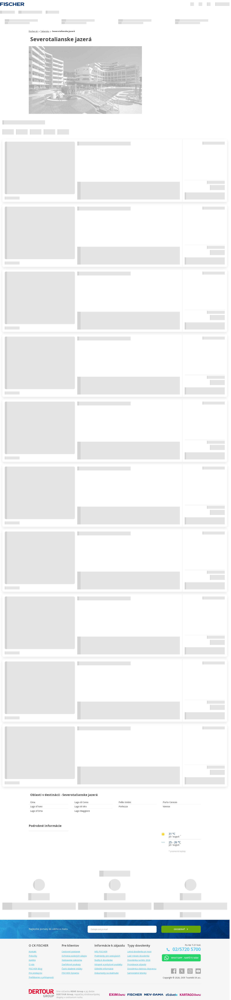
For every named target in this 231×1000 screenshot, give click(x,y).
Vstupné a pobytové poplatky (108, 964)
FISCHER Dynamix (70, 973)
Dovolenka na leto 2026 (138, 960)
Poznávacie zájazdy (136, 964)
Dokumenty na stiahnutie (106, 973)
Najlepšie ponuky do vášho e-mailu (48, 929)
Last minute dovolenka (138, 955)
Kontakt (32, 951)
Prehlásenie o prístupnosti (41, 977)
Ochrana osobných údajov (74, 955)
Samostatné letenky (136, 973)
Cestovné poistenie (71, 951)
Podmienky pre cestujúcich (107, 955)
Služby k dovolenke (103, 960)
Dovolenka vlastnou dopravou (141, 968)
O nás (31, 964)
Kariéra (32, 960)
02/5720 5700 (186, 949)
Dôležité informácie (103, 968)
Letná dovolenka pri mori (139, 951)
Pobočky (33, 955)
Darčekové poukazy (71, 964)
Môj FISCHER (100, 951)
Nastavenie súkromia (72, 960)
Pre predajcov (35, 973)
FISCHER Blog (35, 968)
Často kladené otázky (72, 968)
